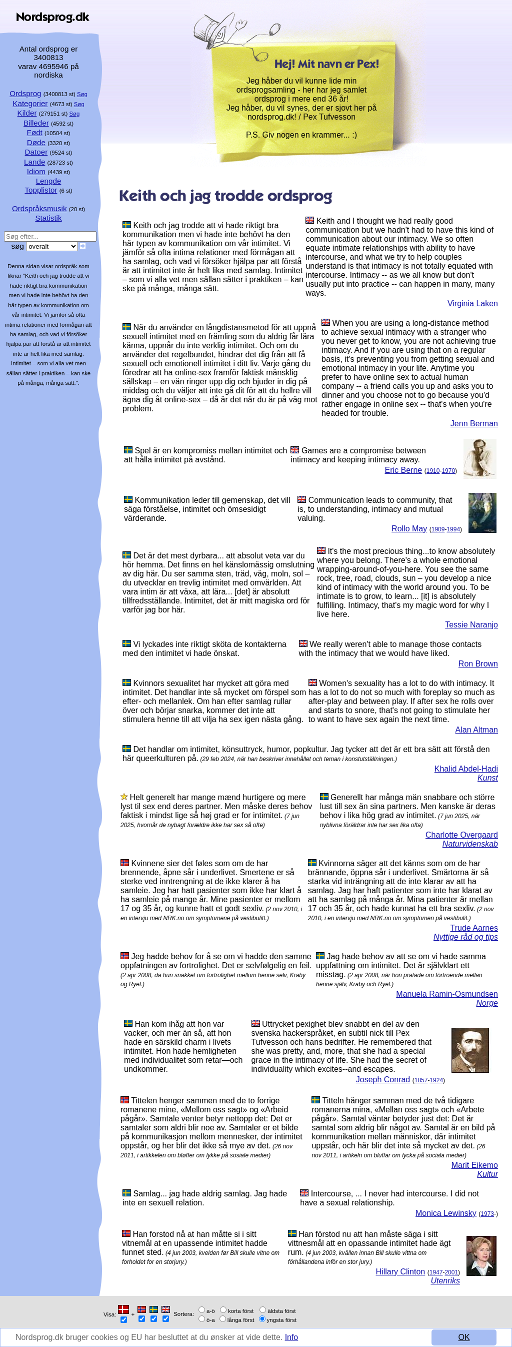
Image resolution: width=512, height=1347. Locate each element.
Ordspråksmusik (39, 208)
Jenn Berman (474, 423)
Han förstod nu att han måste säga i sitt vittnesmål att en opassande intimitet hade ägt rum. (369, 1243)
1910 (433, 470)
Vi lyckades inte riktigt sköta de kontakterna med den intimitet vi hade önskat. (204, 648)
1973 (487, 1213)
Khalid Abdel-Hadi (466, 769)
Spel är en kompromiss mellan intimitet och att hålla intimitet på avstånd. (205, 455)
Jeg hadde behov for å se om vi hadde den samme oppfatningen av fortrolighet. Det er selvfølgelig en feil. (216, 961)
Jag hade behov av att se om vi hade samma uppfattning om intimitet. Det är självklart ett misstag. (401, 965)
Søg (82, 94)
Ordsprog (25, 93)
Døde (36, 142)
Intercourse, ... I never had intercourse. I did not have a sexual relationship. (389, 1198)
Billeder (36, 123)
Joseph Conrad (383, 1079)
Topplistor (40, 190)
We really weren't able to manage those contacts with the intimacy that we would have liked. (390, 648)
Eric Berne (403, 470)
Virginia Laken (473, 303)
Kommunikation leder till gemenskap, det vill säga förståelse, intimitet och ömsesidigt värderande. (207, 509)
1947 (436, 1272)
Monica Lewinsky (446, 1213)
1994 (453, 529)
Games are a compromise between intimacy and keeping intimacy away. (358, 455)
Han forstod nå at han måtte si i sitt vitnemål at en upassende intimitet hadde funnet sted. (195, 1243)
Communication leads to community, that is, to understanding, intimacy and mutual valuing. (375, 509)
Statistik (48, 218)
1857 (421, 1080)
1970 (448, 470)
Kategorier (30, 103)
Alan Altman (477, 730)
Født (34, 132)
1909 (438, 529)
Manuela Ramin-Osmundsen (447, 994)
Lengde (49, 181)
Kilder (27, 113)
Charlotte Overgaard (462, 835)
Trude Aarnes (474, 928)
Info (293, 1337)
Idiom (36, 171)
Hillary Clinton (401, 1271)
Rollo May (409, 528)
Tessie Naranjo (471, 624)
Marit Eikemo (475, 1165)
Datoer (36, 152)
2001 (451, 1272)
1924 (436, 1080)
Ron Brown (478, 663)
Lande (34, 162)
